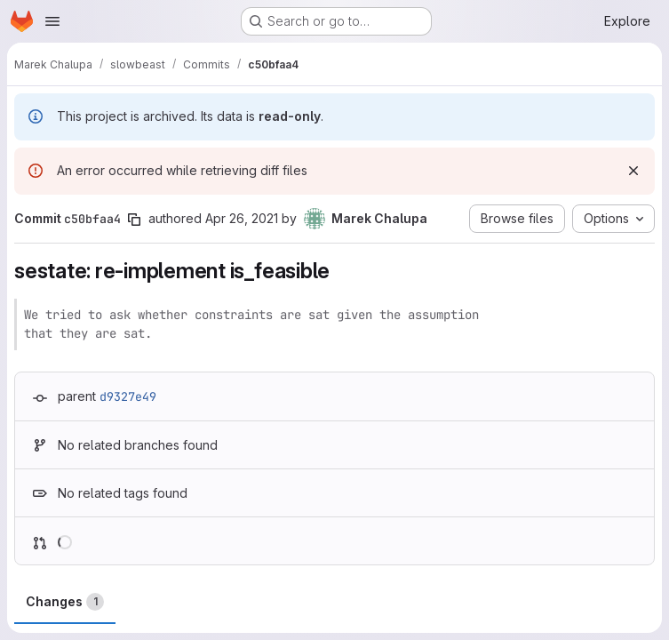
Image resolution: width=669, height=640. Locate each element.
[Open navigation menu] (52, 21)
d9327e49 (128, 396)
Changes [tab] (65, 602)
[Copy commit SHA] (134, 219)
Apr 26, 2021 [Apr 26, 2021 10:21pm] (241, 218)
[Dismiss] (633, 170)
